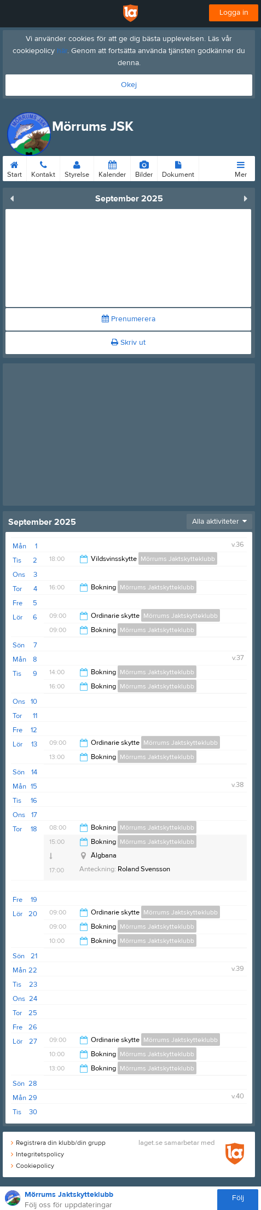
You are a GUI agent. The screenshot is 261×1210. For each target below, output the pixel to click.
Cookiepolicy (32, 1165)
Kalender (112, 167)
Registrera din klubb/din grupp (58, 1142)
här (62, 51)
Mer (241, 167)
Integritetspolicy (37, 1154)
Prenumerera (128, 319)
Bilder (144, 167)
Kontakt (43, 167)
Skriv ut (128, 343)
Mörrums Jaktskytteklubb (178, 558)
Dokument (178, 167)
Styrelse (77, 167)
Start (14, 167)
